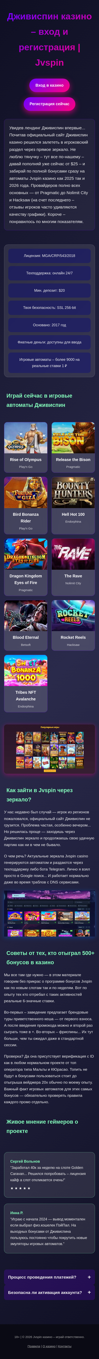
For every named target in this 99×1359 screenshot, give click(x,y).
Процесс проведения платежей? (42, 1277)
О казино (49, 1346)
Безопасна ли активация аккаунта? (45, 1292)
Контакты (65, 1346)
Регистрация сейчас (50, 104)
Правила (33, 1346)
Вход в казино (49, 85)
